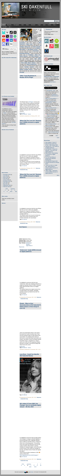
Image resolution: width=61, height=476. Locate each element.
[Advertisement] (10, 212)
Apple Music (29, 245)
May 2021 (5, 183)
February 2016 (6, 186)
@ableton (55, 94)
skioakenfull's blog (23, 169)
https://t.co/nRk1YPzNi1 (51, 107)
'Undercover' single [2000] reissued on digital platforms (30, 250)
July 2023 (5, 175)
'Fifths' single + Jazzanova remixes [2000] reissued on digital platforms (51, 172)
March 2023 (6, 177)
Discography (16, 24)
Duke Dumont (35, 56)
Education (33, 24)
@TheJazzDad (51, 117)
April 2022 (5, 178)
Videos (27, 24)
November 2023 (6, 174)
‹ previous (12, 188)
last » (35, 466)
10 (40, 465)
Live (9, 26)
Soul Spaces (23, 227)
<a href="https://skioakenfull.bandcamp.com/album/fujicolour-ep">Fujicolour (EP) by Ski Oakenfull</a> (9, 76)
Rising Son (27, 46)
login (57, 23)
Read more (22, 113)
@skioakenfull (55, 95)
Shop (54, 24)
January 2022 (6, 179)
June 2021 (5, 182)
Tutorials (29, 114)
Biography (9, 24)
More (58, 175)
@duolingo (53, 110)
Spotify (28, 244)
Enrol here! (53, 82)
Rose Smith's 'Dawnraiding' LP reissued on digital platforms (51, 154)
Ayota (44, 24)
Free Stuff (4, 26)
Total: (49, 34)
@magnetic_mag (51, 90)
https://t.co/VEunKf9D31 (51, 98)
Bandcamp (29, 243)
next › (11, 191)
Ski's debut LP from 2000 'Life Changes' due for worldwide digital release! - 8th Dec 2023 (30, 405)
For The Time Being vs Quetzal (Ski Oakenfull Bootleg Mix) (50, 158)
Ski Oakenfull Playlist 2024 (51, 161)
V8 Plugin (31, 101)
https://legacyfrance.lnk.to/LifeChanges (29, 455)
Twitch (5, 113)
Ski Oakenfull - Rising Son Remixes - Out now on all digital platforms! (51, 150)
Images (39, 24)
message (22, 72)
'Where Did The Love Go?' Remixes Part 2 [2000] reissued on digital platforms (30, 122)
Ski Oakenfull (24, 114)
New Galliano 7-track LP (50, 142)
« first (6, 188)
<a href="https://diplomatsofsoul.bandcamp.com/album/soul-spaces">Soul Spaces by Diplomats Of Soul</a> (30, 233)
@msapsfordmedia (52, 101)
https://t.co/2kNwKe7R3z (53, 114)
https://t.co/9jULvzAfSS (51, 124)
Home (3, 24)
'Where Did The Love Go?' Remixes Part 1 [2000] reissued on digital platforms (30, 176)
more (58, 137)
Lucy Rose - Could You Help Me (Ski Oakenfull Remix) (36, 393)
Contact (49, 24)
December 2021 (6, 181)
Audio (22, 24)
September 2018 (7, 185)
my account (52, 23)
